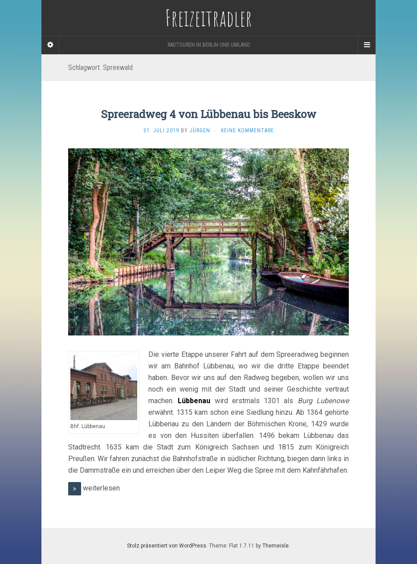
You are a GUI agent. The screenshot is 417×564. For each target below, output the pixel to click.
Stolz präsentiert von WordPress (166, 546)
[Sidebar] (50, 45)
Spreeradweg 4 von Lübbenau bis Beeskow (208, 114)
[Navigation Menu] (367, 45)
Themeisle (275, 546)
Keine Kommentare (247, 130)
